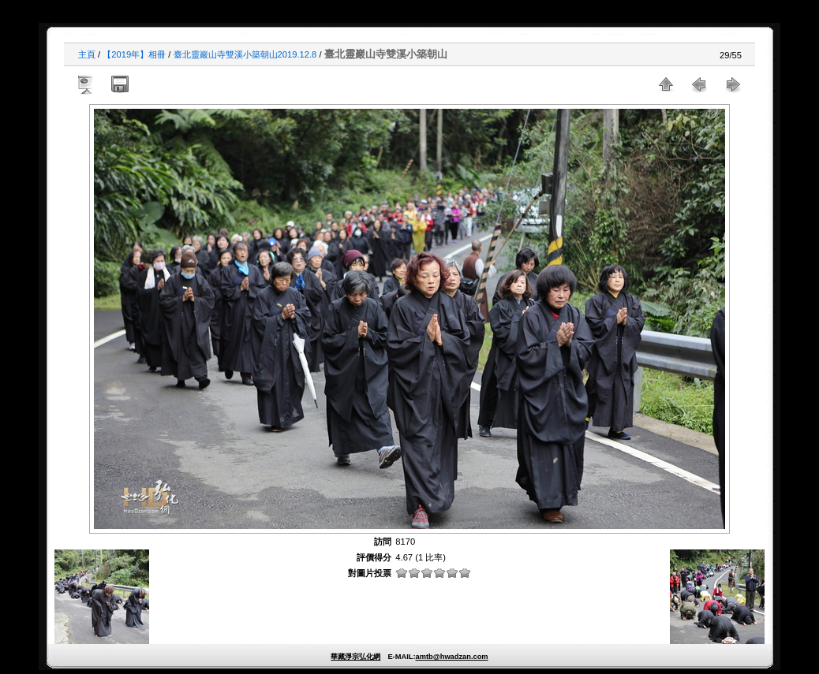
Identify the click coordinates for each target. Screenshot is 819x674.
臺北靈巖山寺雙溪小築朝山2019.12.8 (245, 54)
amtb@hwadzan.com (451, 657)
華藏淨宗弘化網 (355, 657)
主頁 (86, 54)
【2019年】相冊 (134, 54)
